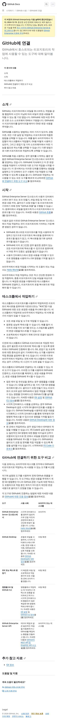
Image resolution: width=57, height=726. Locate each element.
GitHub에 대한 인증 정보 (16, 496)
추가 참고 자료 (14, 658)
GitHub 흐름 (45, 212)
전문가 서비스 (18, 716)
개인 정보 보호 (37, 713)
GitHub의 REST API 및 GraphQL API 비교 (28, 642)
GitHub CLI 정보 (27, 614)
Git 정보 (10, 664)
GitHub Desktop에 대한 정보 (27, 559)
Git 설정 (38, 397)
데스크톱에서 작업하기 (20, 296)
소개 (7, 104)
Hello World (12, 269)
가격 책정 (6, 716)
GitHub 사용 (21, 10)
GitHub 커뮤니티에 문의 (13, 687)
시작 (7, 190)
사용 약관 (25, 713)
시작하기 (10, 10)
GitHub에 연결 (36, 10)
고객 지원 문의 (9, 691)
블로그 (28, 716)
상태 (47, 713)
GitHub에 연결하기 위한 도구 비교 (28, 457)
